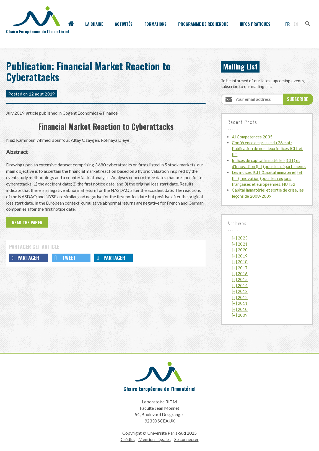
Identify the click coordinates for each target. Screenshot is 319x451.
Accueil (70, 24)
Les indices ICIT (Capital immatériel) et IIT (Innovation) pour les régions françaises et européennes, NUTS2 (267, 178)
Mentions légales (154, 439)
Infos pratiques (255, 24)
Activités (124, 24)
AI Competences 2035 (252, 136)
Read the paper (27, 222)
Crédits (128, 439)
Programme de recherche (203, 24)
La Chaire (94, 24)
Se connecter (186, 439)
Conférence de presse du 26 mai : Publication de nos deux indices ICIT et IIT (267, 148)
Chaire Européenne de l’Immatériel (159, 388)
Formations (155, 24)
